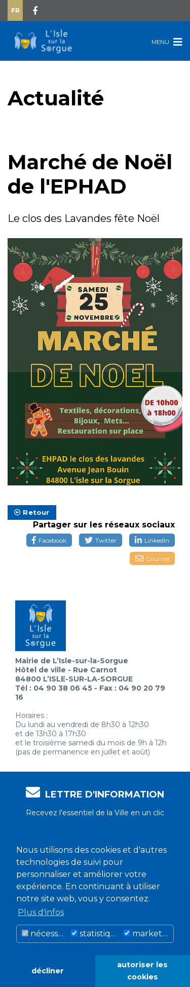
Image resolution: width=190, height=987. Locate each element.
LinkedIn (152, 540)
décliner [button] (47, 970)
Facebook (49, 540)
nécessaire (45, 933)
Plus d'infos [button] (41, 912)
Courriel (152, 558)
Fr (15, 10)
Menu (166, 41)
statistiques (96, 933)
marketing (148, 933)
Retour (32, 512)
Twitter (101, 540)
